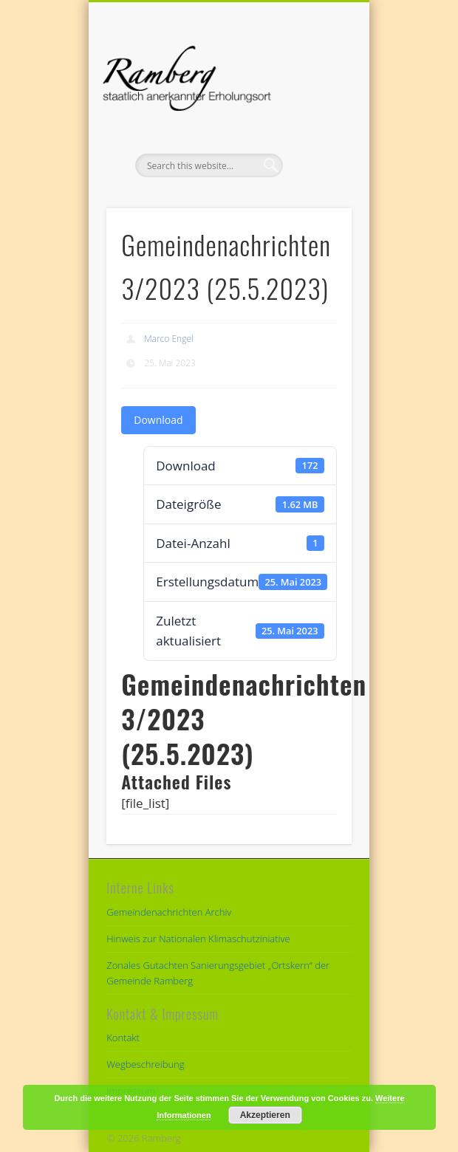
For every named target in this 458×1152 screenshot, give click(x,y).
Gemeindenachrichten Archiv (168, 912)
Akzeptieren (265, 1115)
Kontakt (123, 1037)
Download (158, 420)
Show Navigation (315, 132)
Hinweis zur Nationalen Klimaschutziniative (198, 938)
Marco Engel (169, 338)
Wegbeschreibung (145, 1064)
